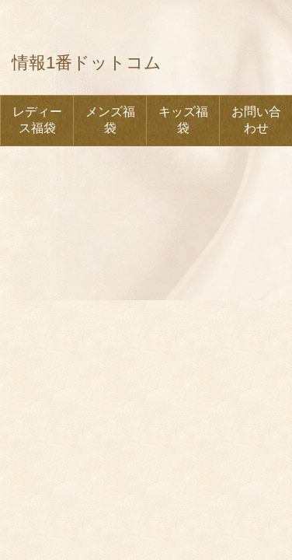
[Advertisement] (145, 227)
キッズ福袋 (183, 120)
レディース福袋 (37, 120)
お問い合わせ (256, 120)
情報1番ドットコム (87, 62)
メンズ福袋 (110, 120)
